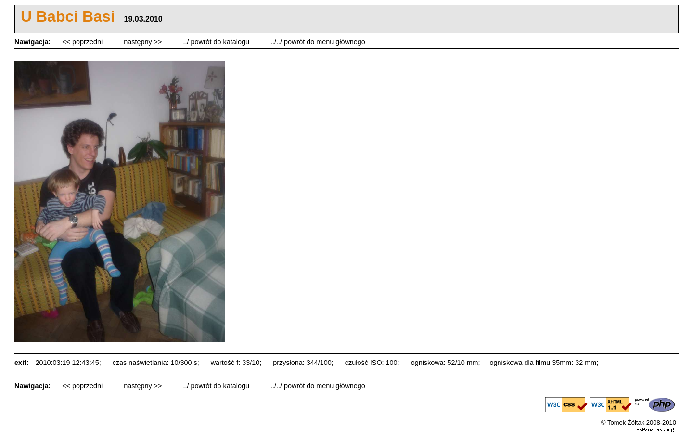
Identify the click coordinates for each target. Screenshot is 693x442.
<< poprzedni (83, 42)
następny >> (144, 42)
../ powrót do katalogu (217, 42)
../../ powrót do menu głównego (317, 42)
